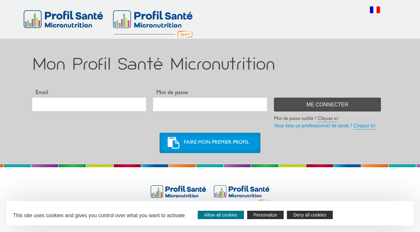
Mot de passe (172, 93)
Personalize (265, 215)
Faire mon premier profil (216, 142)
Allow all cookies (220, 215)
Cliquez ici (328, 119)
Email (42, 93)
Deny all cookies (309, 215)
